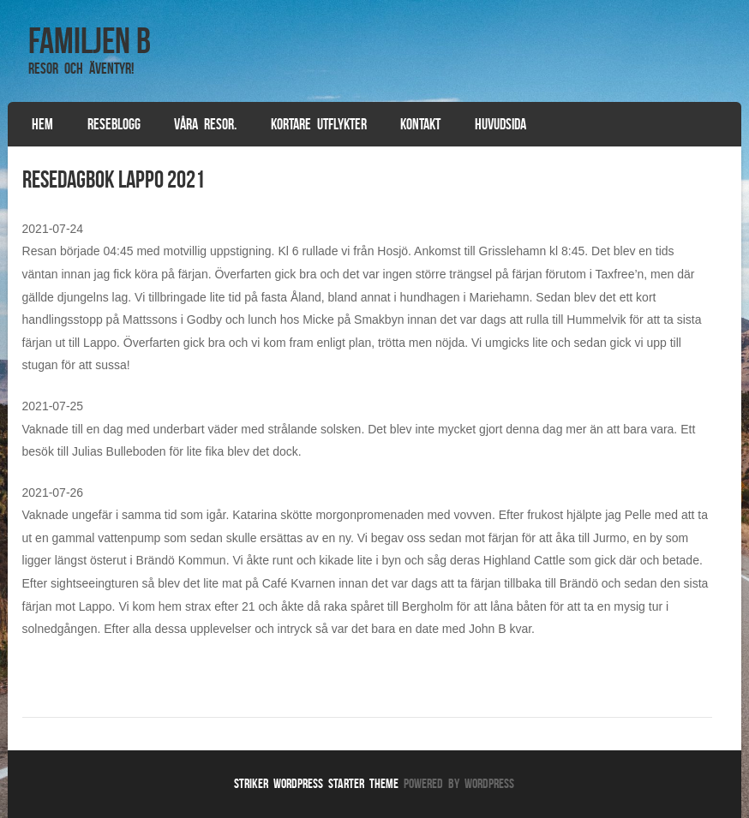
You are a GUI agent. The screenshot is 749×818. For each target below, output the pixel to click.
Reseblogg (114, 124)
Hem (42, 124)
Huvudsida (500, 124)
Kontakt (420, 124)
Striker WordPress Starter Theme (316, 783)
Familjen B (89, 40)
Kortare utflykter (319, 124)
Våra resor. (205, 124)
